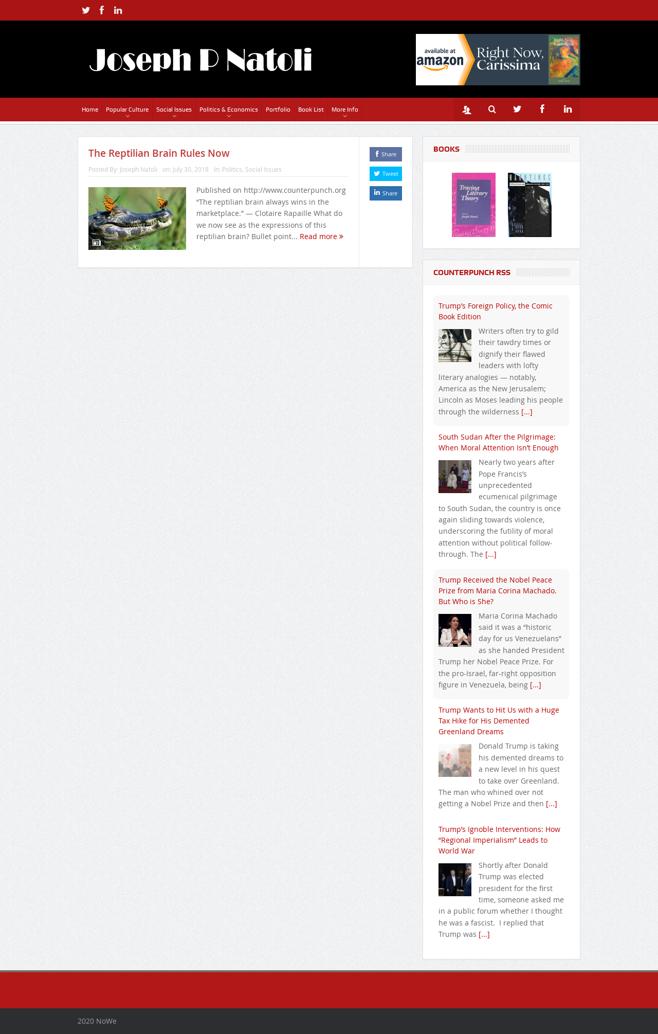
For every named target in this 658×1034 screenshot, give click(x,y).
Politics (232, 169)
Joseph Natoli (138, 169)
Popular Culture (127, 109)
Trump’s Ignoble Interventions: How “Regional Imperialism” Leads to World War (499, 840)
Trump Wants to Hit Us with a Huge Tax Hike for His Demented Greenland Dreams (498, 720)
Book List (311, 109)
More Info (345, 109)
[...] (527, 411)
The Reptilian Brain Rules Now (159, 153)
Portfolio (278, 109)
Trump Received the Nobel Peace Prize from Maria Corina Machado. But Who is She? (497, 590)
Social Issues (174, 109)
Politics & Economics (228, 109)
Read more (321, 236)
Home (90, 109)
